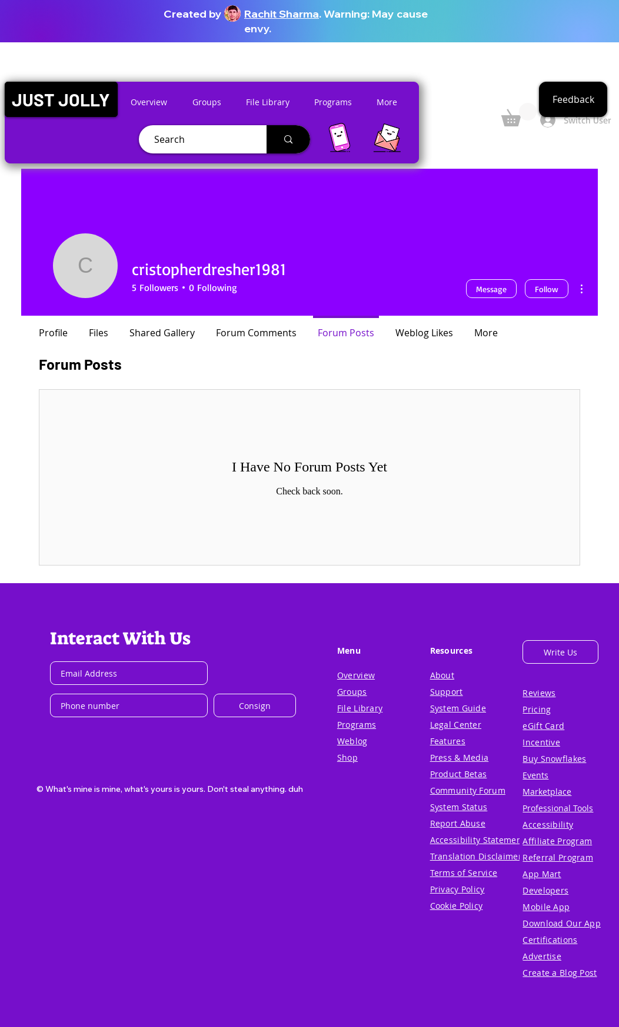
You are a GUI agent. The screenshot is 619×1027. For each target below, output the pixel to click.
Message (491, 289)
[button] (61, 99)
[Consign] (255, 705)
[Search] (198, 139)
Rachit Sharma (281, 14)
